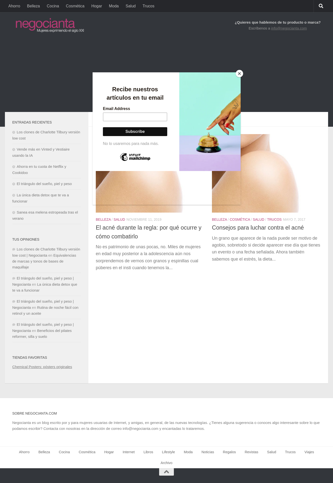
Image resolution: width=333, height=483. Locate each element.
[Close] (239, 73)
